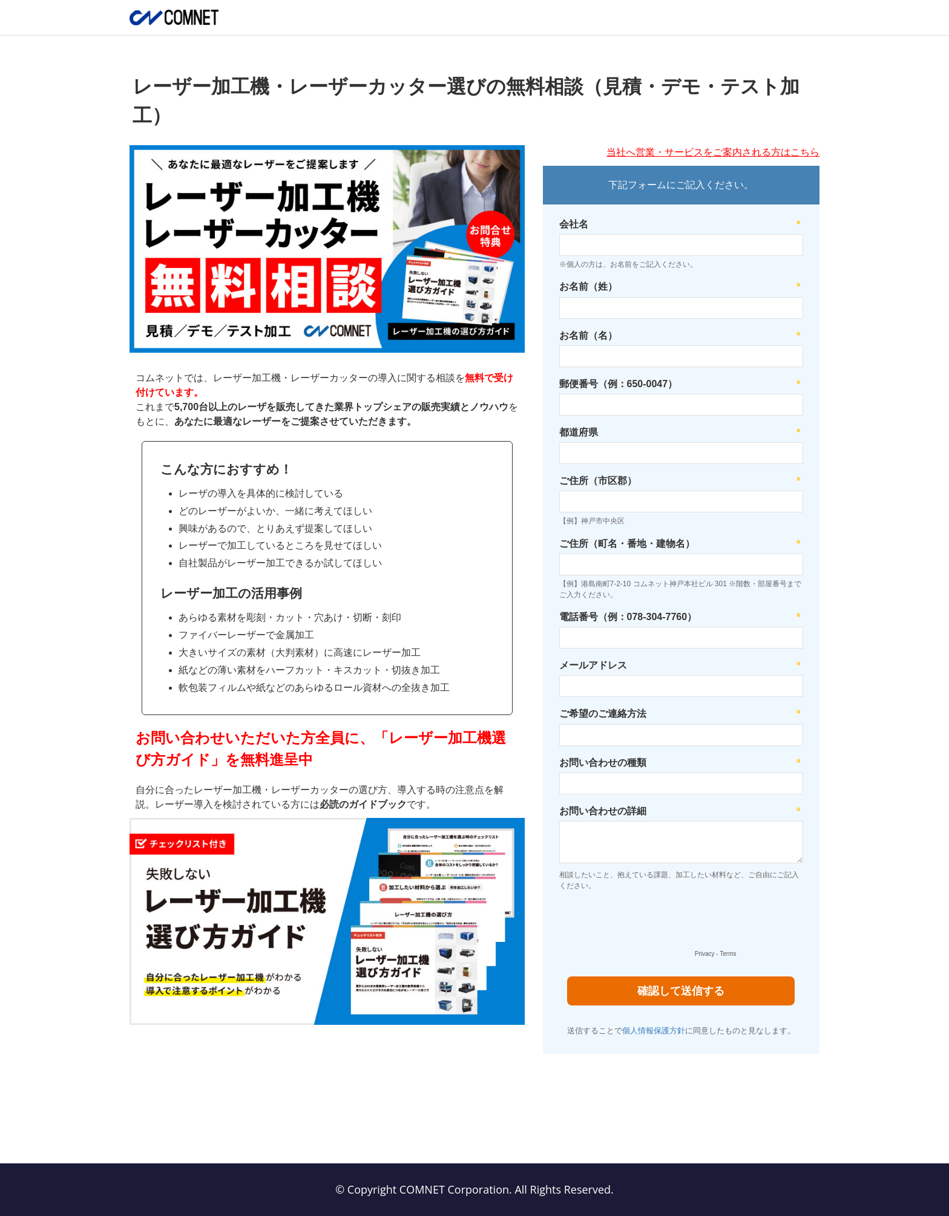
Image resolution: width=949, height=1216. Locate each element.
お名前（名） (588, 335)
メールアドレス (593, 665)
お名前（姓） (588, 286)
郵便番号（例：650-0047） (618, 384)
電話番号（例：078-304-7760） (628, 617)
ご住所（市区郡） (598, 481)
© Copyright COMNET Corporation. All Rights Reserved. (474, 1189)
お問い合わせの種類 (602, 762)
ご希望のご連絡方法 (602, 713)
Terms (728, 953)
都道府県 (578, 432)
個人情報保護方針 (653, 1030)
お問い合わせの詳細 (602, 811)
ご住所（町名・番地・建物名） (627, 543)
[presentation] (647, 923)
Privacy (705, 953)
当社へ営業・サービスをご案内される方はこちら (712, 152)
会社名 (573, 224)
